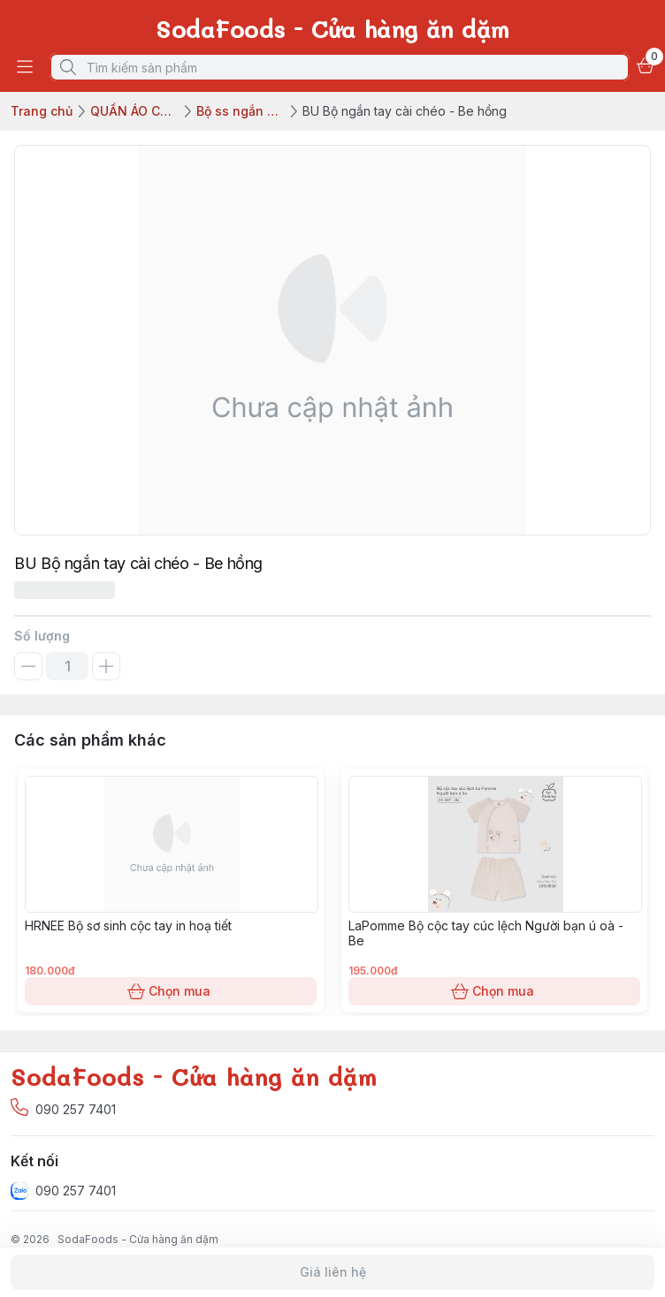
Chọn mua (171, 991)
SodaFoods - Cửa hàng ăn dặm (137, 1239)
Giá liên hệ (332, 1272)
